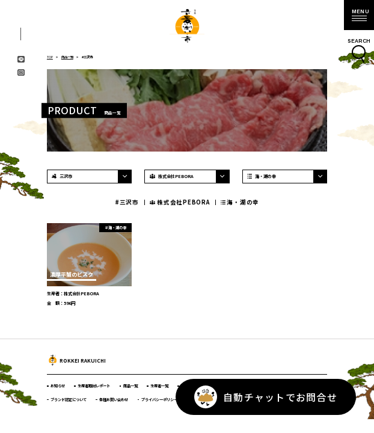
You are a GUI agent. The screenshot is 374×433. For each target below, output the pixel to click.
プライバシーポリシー (159, 399)
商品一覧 (67, 57)
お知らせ (58, 385)
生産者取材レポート (94, 385)
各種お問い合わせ (113, 399)
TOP (50, 57)
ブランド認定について (69, 399)
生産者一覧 (159, 385)
